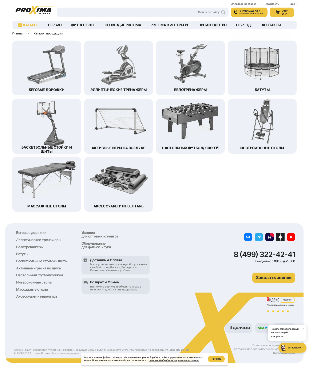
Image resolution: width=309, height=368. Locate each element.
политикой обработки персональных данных (174, 360)
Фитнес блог (83, 25)
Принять (216, 358)
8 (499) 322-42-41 (264, 254)
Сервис (55, 25)
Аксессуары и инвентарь (36, 296)
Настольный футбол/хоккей (39, 275)
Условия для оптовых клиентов (100, 234)
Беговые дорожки (31, 233)
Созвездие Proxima (123, 25)
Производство (212, 25)
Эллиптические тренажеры (38, 240)
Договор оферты (284, 353)
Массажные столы (32, 289)
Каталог (28, 25)
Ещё (293, 4)
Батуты (22, 254)
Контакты (273, 4)
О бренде (244, 25)
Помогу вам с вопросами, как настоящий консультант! (288, 331)
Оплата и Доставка (244, 4)
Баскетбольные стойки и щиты (42, 261)
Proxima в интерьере (170, 25)
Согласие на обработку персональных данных (264, 349)
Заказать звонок (274, 277)
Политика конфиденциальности (273, 345)
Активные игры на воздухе (38, 268)
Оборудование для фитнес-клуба (96, 245)
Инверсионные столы (34, 282)
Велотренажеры (30, 247)
